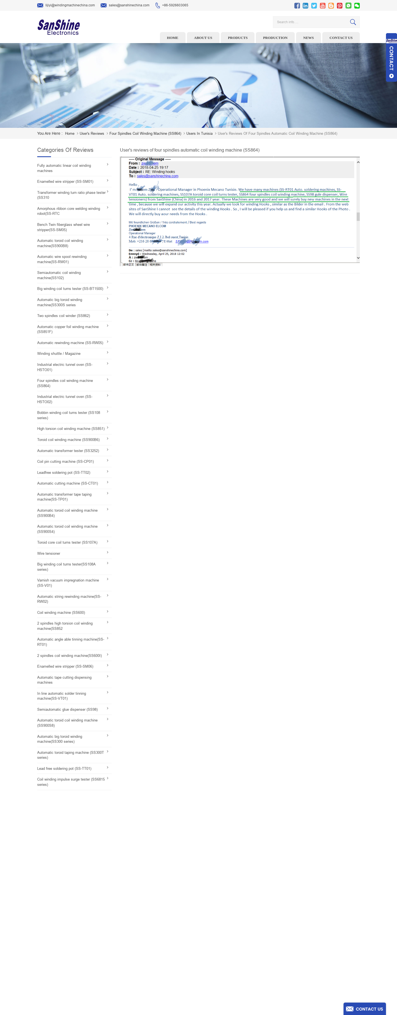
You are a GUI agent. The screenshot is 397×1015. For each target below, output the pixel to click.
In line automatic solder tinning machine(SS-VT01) (61, 696)
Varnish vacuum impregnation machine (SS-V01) (68, 583)
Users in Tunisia (199, 133)
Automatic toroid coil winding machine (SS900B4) (67, 513)
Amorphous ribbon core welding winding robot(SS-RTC (68, 211)
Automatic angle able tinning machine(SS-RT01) (70, 642)
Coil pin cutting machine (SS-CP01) (65, 461)
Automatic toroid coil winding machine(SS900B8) (60, 243)
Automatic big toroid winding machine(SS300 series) (59, 739)
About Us (232, 932)
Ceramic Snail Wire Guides (163, 932)
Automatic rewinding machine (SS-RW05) (70, 343)
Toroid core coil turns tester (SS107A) (67, 542)
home (69, 133)
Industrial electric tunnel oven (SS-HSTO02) (64, 399)
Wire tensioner (48, 553)
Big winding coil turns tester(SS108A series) (66, 567)
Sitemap (231, 966)
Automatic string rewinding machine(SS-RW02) (69, 599)
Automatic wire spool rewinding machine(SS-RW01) (62, 259)
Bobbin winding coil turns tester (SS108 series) (68, 415)
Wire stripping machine (160, 923)
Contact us (341, 38)
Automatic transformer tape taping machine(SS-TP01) (64, 497)
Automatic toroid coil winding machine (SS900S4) (67, 529)
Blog (228, 958)
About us (203, 38)
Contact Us (233, 949)
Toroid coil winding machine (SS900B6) (68, 440)
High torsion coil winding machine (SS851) (70, 429)
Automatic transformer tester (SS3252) (68, 451)
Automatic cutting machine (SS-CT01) (67, 483)
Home (172, 38)
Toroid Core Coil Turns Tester (165, 949)
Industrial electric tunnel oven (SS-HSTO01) (64, 367)
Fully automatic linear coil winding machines (64, 168)
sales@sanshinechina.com (125, 5)
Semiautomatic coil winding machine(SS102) (59, 275)
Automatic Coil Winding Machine (167, 958)
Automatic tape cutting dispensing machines (64, 680)
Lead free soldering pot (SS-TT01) (64, 768)
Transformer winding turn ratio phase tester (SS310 (71, 195)
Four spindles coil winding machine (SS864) (145, 133)
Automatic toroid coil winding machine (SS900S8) (67, 723)
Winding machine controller (164, 940)
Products (238, 38)
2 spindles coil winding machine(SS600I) (69, 656)
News (308, 38)
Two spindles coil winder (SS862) (63, 316)
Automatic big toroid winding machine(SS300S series (59, 302)
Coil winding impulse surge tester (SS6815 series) (71, 782)
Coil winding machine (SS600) (61, 612)
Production (275, 38)
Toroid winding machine (161, 915)
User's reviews (92, 133)
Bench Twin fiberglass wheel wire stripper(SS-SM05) (63, 227)
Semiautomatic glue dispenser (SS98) (67, 709)
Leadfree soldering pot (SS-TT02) (63, 473)
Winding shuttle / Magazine (59, 353)
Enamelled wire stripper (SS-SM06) (65, 666)
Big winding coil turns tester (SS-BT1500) (70, 289)
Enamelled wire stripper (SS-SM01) (65, 181)
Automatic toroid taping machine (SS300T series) (70, 755)
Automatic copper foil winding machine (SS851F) (68, 329)
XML (228, 975)
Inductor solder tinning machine (167, 966)
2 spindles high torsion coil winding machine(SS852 (65, 626)
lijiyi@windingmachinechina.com (66, 5)
